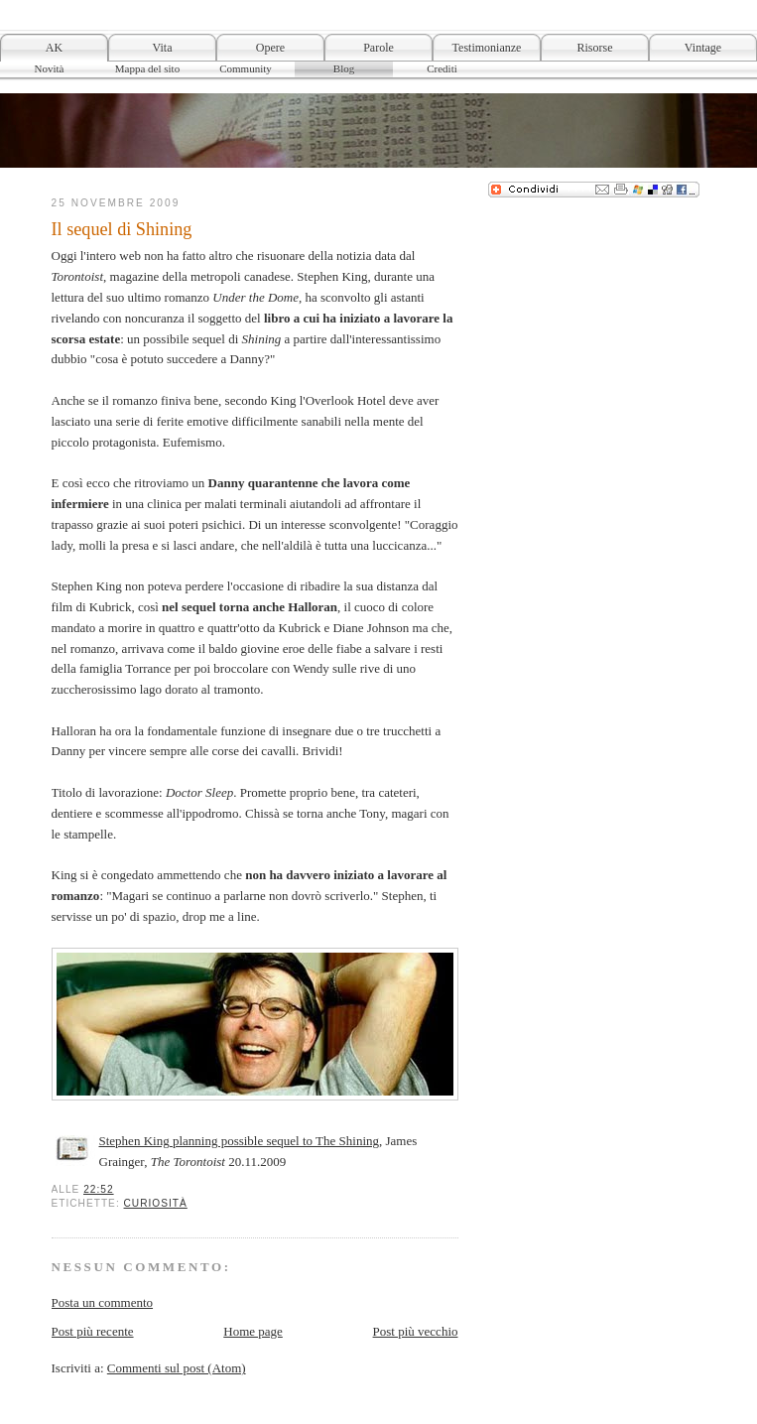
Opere (270, 48)
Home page (253, 1331)
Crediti (442, 68)
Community (245, 68)
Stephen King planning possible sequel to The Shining (239, 1140)
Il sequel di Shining (122, 229)
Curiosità (156, 1203)
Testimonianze (487, 48)
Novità (49, 68)
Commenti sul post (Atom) (176, 1367)
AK (54, 48)
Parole (378, 48)
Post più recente (93, 1331)
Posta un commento (103, 1302)
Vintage (703, 48)
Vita (163, 48)
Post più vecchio (415, 1331)
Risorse (595, 48)
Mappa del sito (147, 68)
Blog (343, 68)
